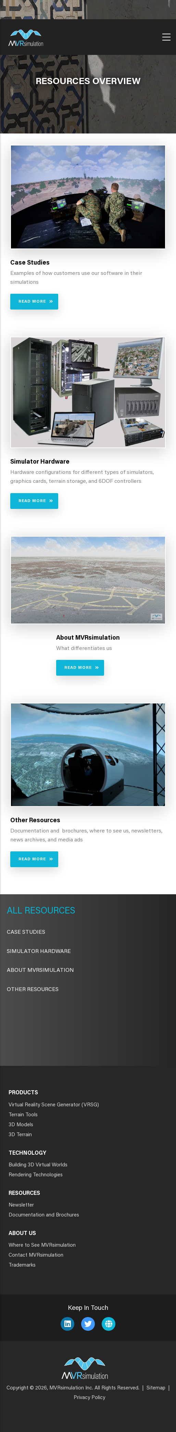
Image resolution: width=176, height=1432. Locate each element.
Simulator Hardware (39, 951)
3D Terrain (20, 1135)
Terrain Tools (23, 1115)
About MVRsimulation (40, 970)
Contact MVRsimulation (36, 1255)
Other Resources (33, 989)
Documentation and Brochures (44, 1215)
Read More (32, 302)
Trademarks (22, 1265)
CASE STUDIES (26, 932)
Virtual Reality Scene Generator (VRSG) (54, 1105)
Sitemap (156, 1388)
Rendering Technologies (36, 1175)
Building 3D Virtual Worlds (38, 1165)
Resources (48, 911)
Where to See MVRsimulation (42, 1245)
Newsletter (21, 1205)
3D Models (21, 1125)
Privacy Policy (89, 1397)
